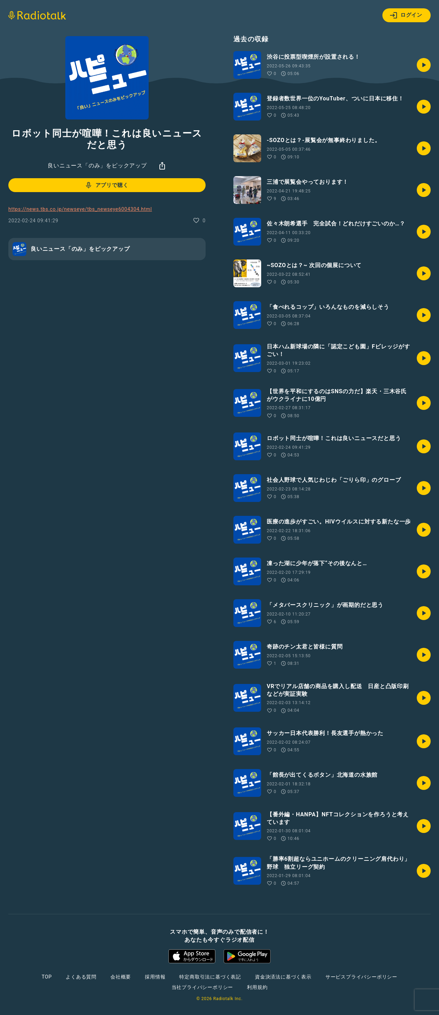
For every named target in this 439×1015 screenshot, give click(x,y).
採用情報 (155, 977)
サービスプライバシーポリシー (361, 977)
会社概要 (120, 977)
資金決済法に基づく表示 (283, 977)
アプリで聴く (106, 185)
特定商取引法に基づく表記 (210, 977)
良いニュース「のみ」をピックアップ (97, 165)
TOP (47, 977)
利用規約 (257, 987)
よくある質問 (81, 977)
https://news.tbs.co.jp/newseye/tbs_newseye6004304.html (80, 209)
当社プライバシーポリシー (202, 987)
